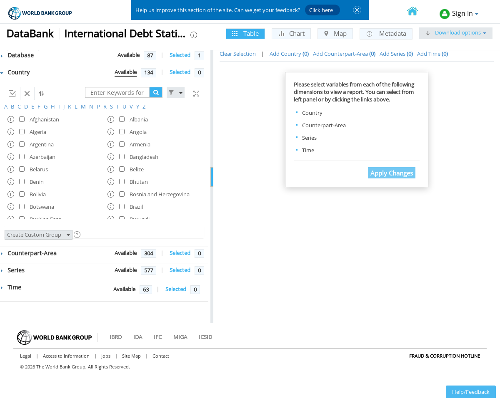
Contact (160, 356)
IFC (158, 337)
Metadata (386, 33)
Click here (321, 10)
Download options (455, 32)
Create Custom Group (38, 234)
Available (129, 55)
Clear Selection (238, 53)
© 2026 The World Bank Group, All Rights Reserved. (75, 366)
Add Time (432, 53)
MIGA (180, 337)
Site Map (131, 356)
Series (13, 270)
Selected (180, 55)
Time (11, 287)
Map (335, 33)
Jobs (105, 356)
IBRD (116, 337)
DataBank (29, 33)
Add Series (396, 53)
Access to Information (66, 356)
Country (15, 72)
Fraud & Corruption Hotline (444, 356)
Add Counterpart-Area (344, 53)
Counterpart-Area (29, 253)
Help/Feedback (471, 392)
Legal (25, 356)
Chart (291, 33)
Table (245, 33)
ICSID (205, 337)
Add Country (289, 53)
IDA (137, 337)
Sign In (459, 14)
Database (17, 55)
